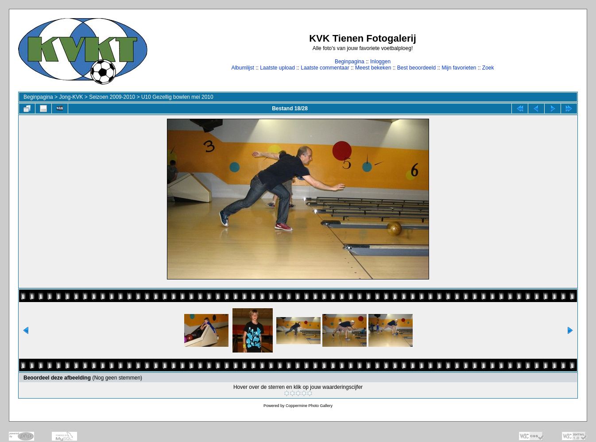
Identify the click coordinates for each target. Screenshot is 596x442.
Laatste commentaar (325, 68)
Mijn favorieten (458, 68)
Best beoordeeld (416, 68)
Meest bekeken (373, 68)
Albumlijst (242, 68)
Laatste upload (277, 68)
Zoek (488, 68)
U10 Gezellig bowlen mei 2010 (177, 97)
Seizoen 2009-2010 (112, 97)
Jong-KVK (71, 97)
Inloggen (380, 61)
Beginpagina (349, 61)
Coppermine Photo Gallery (309, 405)
